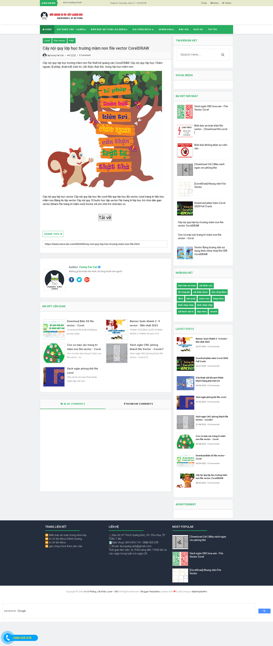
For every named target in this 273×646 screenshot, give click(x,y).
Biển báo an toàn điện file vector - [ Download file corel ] (210, 129)
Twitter (226, 3)
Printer (214, 3)
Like (204, 3)
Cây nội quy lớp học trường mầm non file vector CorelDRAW (211, 476)
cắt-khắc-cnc (205, 285)
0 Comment (85, 55)
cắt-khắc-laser (200, 292)
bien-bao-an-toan (187, 285)
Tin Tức (212, 29)
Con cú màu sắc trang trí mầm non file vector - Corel (84, 347)
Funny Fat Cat (88, 267)
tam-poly (191, 298)
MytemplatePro (199, 591)
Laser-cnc (204, 298)
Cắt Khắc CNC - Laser (71, 29)
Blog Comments (73, 403)
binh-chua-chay (185, 305)
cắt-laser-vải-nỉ (185, 311)
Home (47, 29)
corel (47, 40)
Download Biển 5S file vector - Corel (80, 323)
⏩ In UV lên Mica (55, 542)
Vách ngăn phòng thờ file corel (82, 370)
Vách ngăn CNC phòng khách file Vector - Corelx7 (146, 347)
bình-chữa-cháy (204, 305)
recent (213, 311)
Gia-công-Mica (219, 292)
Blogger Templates (150, 591)
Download (166, 29)
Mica (180, 298)
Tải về (105, 217)
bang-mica (218, 298)
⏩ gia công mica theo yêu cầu (63, 546)
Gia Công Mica (143, 29)
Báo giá (183, 29)
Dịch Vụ (198, 29)
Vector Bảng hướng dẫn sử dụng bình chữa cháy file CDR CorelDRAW (210, 251)
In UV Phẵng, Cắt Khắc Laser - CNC (101, 591)
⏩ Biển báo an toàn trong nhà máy (65, 535)
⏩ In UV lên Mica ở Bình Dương (63, 538)
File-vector (59, 40)
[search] (129, 611)
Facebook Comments (138, 403)
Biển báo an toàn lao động (109, 29)
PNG (71, 40)
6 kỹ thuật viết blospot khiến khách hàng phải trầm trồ (209, 379)
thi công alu (184, 292)
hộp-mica (201, 311)
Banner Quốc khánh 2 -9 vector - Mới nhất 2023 (145, 323)
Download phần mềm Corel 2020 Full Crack (212, 360)
